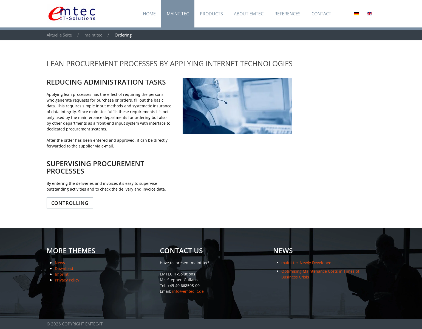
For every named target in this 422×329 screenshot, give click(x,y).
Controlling (70, 203)
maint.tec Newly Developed (306, 262)
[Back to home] (71, 13)
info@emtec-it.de (188, 291)
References (287, 14)
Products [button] (211, 14)
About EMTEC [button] (249, 14)
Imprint (62, 274)
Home (149, 14)
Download (64, 268)
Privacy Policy (67, 280)
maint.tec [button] (178, 14)
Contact (321, 14)
